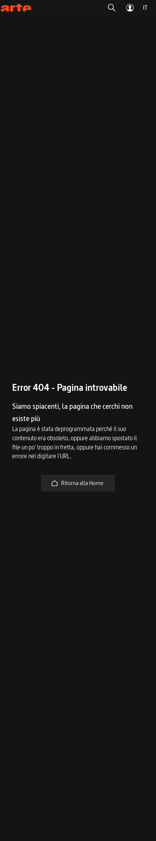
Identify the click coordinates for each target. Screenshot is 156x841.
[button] (111, 7)
